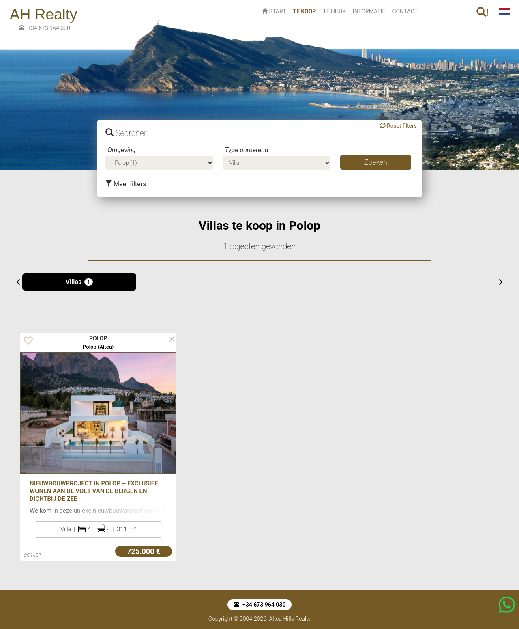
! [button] (482, 13)
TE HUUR (334, 11)
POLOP (98, 338)
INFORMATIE (369, 11)
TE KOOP (306, 11)
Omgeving (121, 150)
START (274, 11)
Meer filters (125, 184)
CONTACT (405, 11)
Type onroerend (246, 150)
